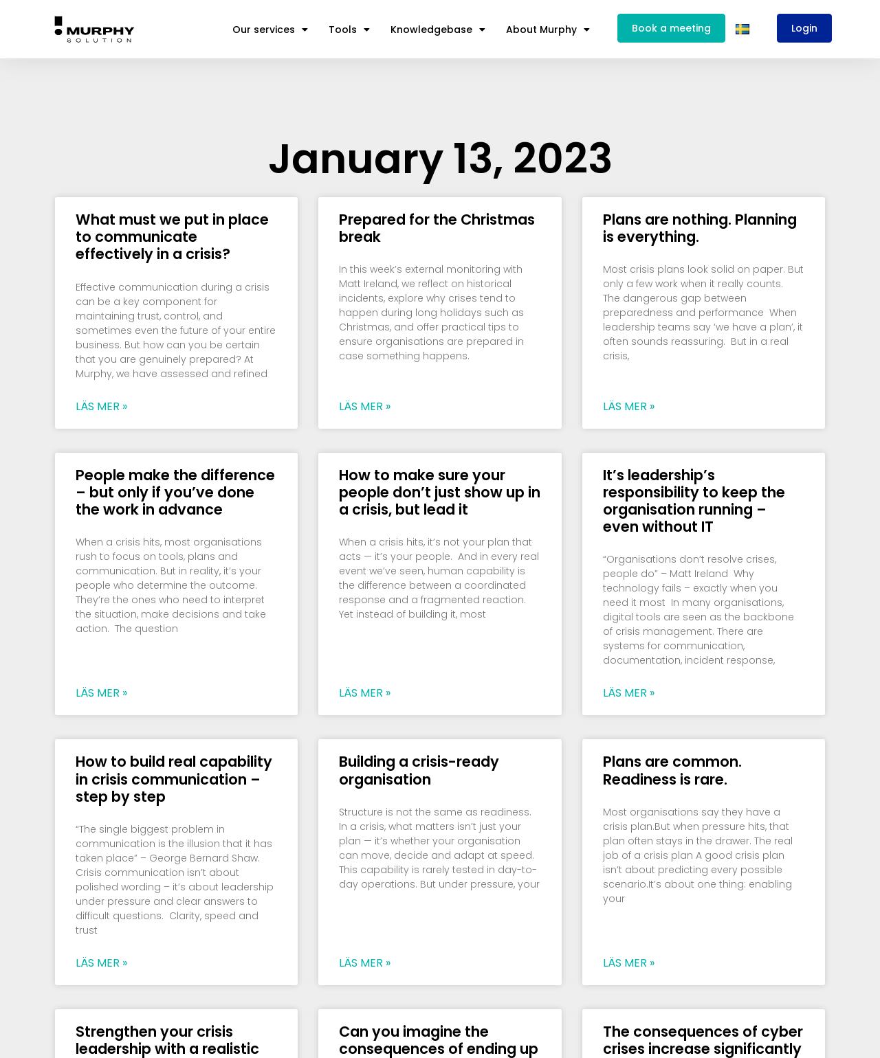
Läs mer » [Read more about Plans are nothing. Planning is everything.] (628, 406)
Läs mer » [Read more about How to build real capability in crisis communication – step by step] (101, 963)
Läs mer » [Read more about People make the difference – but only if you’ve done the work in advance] (101, 693)
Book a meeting (671, 28)
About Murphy (548, 29)
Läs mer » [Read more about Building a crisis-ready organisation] (364, 963)
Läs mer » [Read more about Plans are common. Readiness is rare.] (628, 963)
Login (804, 28)
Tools (349, 29)
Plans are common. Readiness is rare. (672, 770)
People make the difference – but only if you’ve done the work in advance (175, 492)
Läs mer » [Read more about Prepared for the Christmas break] (364, 406)
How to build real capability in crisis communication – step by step (174, 779)
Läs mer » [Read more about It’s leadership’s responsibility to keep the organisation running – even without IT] (628, 693)
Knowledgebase (437, 29)
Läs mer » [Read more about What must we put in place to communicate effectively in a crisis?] (101, 406)
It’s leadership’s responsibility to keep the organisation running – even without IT (694, 501)
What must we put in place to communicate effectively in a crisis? (172, 237)
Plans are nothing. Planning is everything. (700, 228)
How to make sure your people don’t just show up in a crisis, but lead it (439, 492)
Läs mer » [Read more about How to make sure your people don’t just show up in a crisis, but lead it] (364, 693)
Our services (270, 29)
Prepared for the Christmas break (437, 228)
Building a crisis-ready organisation (419, 770)
